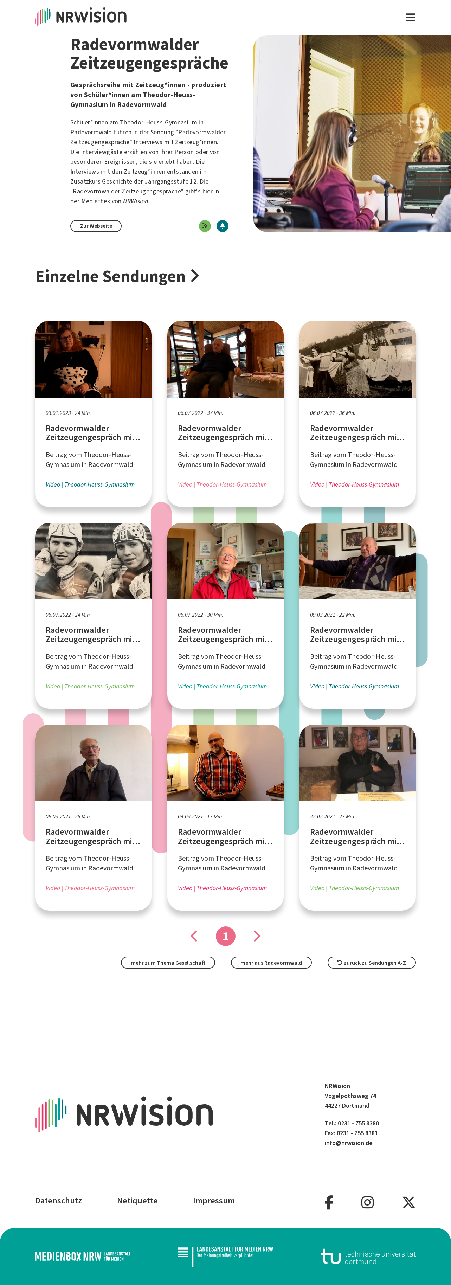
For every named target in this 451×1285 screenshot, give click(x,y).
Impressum (214, 1200)
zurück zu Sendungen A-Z (371, 962)
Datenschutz (58, 1200)
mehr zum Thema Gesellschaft (168, 962)
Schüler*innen (89, 122)
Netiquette (137, 1200)
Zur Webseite (96, 226)
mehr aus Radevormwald (271, 962)
